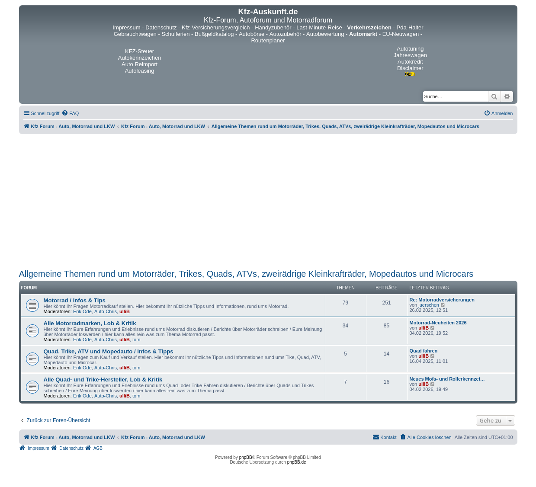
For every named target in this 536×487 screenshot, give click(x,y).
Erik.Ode (82, 311)
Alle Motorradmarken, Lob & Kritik (90, 323)
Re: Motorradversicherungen (442, 299)
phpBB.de (296, 462)
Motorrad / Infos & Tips (75, 300)
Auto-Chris (105, 311)
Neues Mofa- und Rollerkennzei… (447, 378)
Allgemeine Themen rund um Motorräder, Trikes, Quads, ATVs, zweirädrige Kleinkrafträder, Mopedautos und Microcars (246, 274)
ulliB (124, 311)
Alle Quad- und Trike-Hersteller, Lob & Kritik (103, 379)
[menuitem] (70, 113)
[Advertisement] (268, 201)
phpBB (245, 457)
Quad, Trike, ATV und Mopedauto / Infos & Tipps (108, 351)
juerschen (428, 305)
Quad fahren (424, 350)
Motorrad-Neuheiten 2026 (438, 322)
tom (136, 339)
